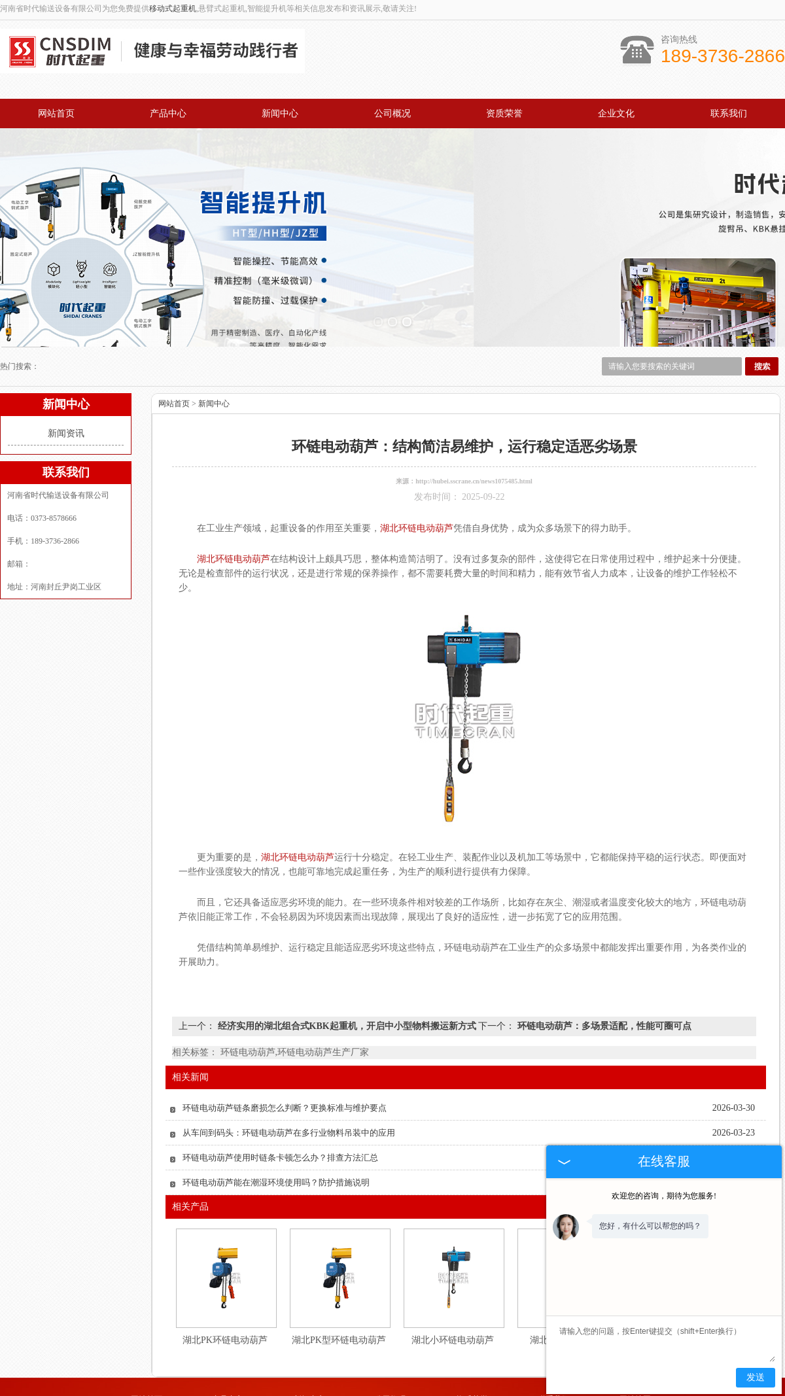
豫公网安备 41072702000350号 (392, 1381)
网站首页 (56, 113)
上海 (445, 1390)
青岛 (356, 1390)
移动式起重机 (172, 8)
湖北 (427, 1390)
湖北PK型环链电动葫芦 (339, 1280)
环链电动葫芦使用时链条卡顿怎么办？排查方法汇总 (280, 1098)
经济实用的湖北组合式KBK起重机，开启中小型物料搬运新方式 (346, 966)
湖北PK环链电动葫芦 (225, 1280)
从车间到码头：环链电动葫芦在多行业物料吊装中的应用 (289, 1073)
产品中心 (168, 113)
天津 (409, 1390)
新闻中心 (280, 113)
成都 (374, 1390)
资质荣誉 (504, 113)
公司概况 (392, 113)
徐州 (392, 1390)
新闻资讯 (66, 374)
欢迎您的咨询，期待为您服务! (664, 1195)
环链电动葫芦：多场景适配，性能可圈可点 (603, 966)
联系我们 (728, 113)
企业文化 (616, 113)
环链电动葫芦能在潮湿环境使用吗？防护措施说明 (276, 1123)
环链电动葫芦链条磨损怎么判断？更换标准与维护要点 (285, 1048)
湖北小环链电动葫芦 (452, 1280)
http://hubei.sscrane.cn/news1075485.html (473, 421)
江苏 (480, 1390)
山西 (462, 1390)
